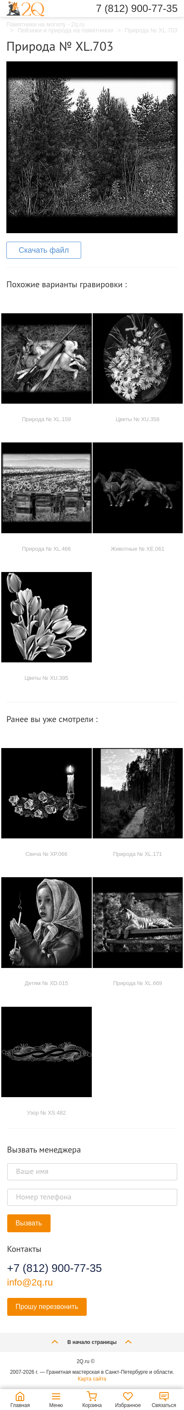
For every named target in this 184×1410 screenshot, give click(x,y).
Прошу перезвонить (47, 1306)
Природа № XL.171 (137, 854)
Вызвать (29, 1223)
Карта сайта (92, 1379)
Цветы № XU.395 (46, 678)
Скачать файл (44, 250)
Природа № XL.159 (46, 419)
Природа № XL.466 (46, 549)
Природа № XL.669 (137, 983)
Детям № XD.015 (46, 983)
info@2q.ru (30, 1282)
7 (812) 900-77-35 (137, 8)
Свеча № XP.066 (46, 854)
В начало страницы (92, 1341)
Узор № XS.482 (46, 1113)
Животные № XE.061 (138, 549)
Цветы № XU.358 (137, 419)
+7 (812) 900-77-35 (54, 1268)
